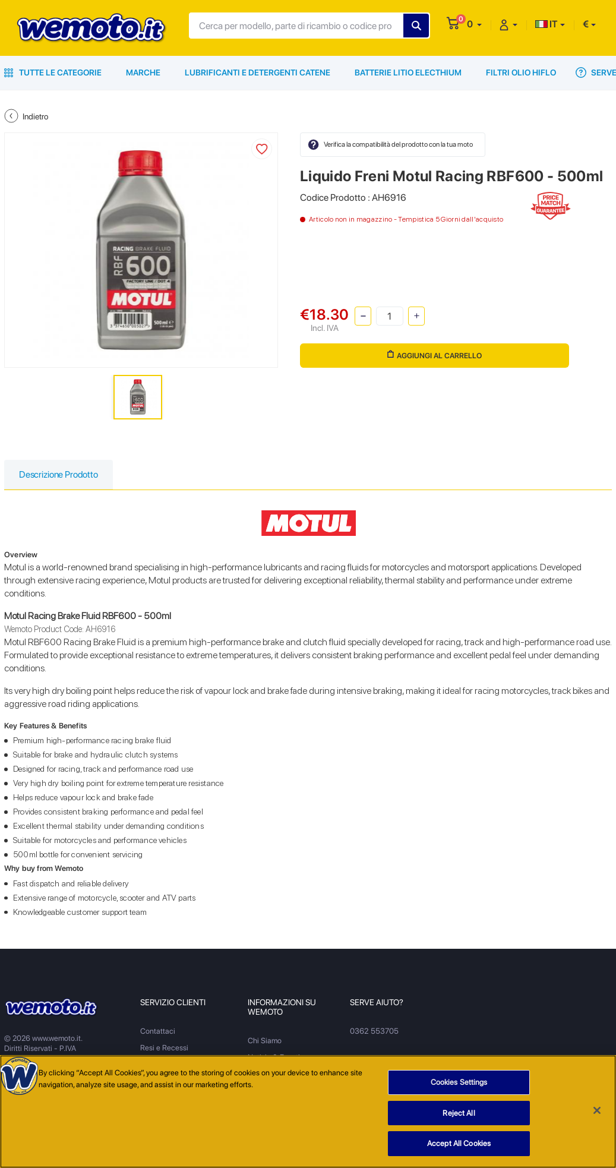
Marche (143, 72)
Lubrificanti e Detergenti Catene (257, 72)
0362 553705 (374, 1031)
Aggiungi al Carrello (434, 356)
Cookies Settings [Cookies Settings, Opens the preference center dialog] (459, 1082)
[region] (308, 1111)
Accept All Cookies (459, 1143)
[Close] (597, 1110)
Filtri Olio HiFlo (521, 72)
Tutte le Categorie (53, 72)
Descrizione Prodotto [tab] (61, 475)
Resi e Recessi (164, 1048)
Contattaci (157, 1031)
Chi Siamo (265, 1041)
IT (546, 24)
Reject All (459, 1113)
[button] (474, 24)
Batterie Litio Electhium (408, 72)
